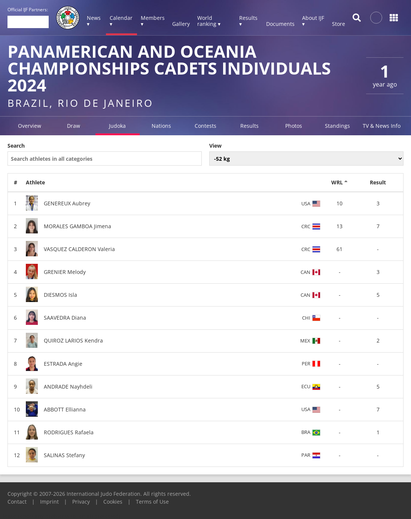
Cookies (112, 501)
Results (249, 125)
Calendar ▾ (121, 20)
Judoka (117, 125)
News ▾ (94, 20)
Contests (205, 125)
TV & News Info (382, 125)
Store (338, 23)
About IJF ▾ (313, 20)
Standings (337, 125)
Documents (280, 23)
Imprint (49, 501)
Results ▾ (248, 20)
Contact (17, 501)
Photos (293, 125)
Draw (73, 125)
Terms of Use (152, 501)
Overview (29, 125)
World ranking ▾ (208, 20)
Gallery (181, 23)
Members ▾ (153, 20)
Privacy (81, 501)
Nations (161, 125)
